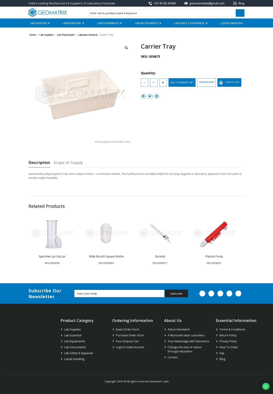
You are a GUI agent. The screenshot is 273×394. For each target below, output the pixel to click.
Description (39, 162)
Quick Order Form (127, 329)
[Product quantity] (153, 82)
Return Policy (228, 335)
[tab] (41, 163)
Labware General (87, 34)
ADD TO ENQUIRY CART (182, 82)
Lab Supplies (38, 23)
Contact (173, 357)
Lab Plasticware (66, 34)
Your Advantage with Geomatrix (188, 341)
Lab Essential (72, 23)
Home (32, 34)
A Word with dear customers (186, 335)
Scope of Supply (68, 162)
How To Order (228, 347)
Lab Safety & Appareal (189, 23)
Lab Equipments (108, 23)
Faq (221, 353)
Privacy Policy (228, 341)
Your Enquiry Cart (127, 341)
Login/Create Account (130, 347)
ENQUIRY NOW (206, 82)
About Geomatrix (179, 329)
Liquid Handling (232, 23)
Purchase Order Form (130, 335)
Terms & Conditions (232, 329)
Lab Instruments (147, 23)
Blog (222, 359)
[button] (266, 386)
